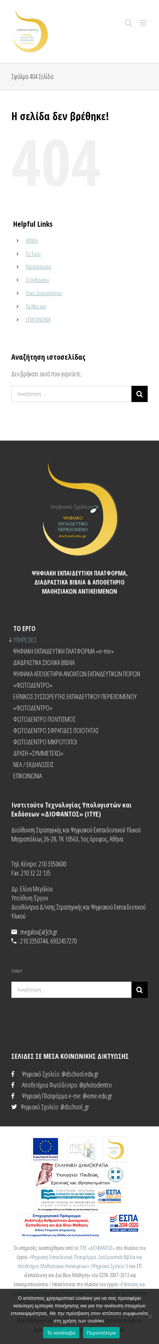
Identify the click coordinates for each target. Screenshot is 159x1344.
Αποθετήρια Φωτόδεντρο (49, 1084)
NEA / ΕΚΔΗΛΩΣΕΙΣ (33, 764)
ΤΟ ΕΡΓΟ (24, 628)
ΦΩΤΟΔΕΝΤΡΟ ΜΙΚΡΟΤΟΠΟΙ (45, 741)
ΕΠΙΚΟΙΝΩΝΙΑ (38, 319)
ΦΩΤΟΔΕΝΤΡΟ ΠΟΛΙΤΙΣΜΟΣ (44, 719)
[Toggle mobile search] (128, 23)
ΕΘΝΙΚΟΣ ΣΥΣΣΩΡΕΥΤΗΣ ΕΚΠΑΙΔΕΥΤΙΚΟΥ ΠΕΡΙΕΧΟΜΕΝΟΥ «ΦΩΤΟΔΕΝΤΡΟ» (75, 702)
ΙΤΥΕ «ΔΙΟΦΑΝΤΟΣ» (97, 1247)
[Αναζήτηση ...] (71, 394)
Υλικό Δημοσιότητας (44, 293)
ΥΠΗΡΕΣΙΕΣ (25, 639)
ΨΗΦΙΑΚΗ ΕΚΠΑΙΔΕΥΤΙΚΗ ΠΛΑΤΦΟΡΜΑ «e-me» (63, 651)
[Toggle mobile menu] (144, 23)
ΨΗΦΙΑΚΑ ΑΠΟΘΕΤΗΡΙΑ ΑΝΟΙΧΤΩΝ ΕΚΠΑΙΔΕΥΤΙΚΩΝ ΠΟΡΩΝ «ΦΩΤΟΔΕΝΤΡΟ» (76, 679)
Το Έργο (33, 253)
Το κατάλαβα (61, 1333)
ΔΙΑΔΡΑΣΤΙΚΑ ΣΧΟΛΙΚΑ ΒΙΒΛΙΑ (44, 662)
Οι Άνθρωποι (37, 279)
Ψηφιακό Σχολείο (40, 1073)
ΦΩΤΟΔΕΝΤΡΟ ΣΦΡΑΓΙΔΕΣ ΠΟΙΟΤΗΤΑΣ (56, 730)
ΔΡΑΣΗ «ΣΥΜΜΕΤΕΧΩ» (38, 753)
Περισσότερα (101, 1333)
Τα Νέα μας (36, 306)
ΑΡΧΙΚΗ (32, 240)
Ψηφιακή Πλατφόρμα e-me (51, 1095)
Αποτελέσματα (38, 266)
